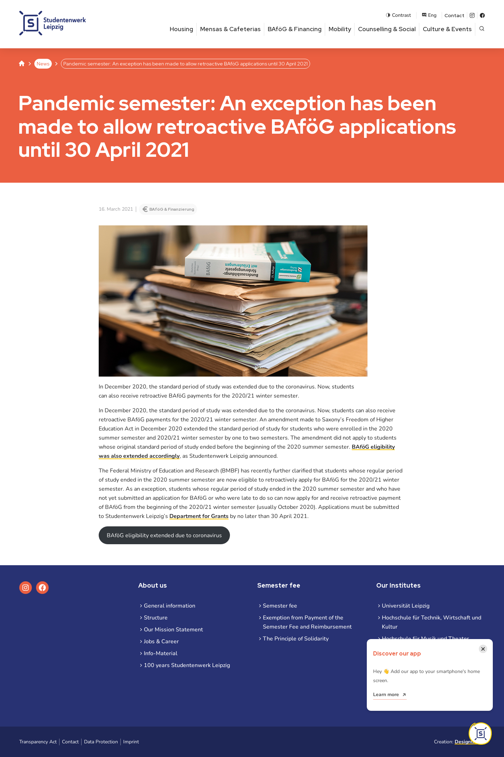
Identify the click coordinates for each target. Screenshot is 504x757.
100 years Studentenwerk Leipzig (187, 665)
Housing (181, 29)
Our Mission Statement (173, 629)
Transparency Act (38, 741)
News (43, 64)
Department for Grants (199, 516)
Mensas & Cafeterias (230, 29)
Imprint (131, 741)
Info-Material (160, 653)
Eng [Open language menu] (429, 15)
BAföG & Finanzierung (171, 209)
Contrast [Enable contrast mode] (398, 15)
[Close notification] (483, 649)
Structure (156, 618)
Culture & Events (447, 29)
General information (169, 606)
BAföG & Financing (295, 29)
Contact (454, 15)
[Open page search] (482, 29)
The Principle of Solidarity (296, 639)
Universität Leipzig (405, 606)
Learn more (386, 694)
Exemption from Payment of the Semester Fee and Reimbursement (307, 622)
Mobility (340, 29)
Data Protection (101, 741)
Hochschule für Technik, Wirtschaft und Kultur (431, 622)
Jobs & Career (161, 641)
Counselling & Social (387, 29)
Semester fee (280, 606)
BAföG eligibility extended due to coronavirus (164, 535)
